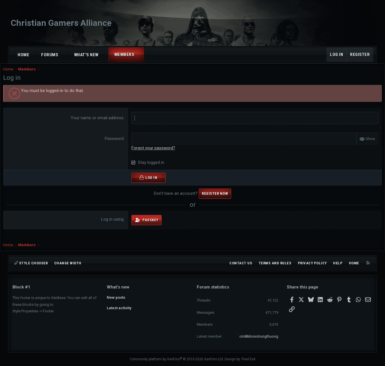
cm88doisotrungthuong (258, 336)
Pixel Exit (249, 359)
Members (124, 54)
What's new (86, 54)
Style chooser (31, 263)
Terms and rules (275, 263)
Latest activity (119, 307)
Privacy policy (312, 263)
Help (337, 263)
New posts (116, 297)
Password (117, 144)
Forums (49, 54)
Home (23, 54)
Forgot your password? (156, 153)
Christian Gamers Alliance (61, 23)
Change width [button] (67, 263)
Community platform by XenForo (177, 359)
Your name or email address (100, 123)
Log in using (115, 224)
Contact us (240, 263)
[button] (63, 55)
